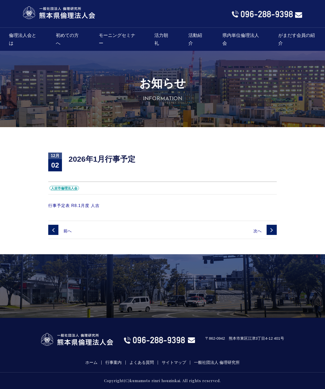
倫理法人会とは (22, 39)
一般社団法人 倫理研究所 (217, 363)
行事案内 (113, 363)
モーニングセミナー (117, 39)
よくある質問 (141, 363)
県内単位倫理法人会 (240, 39)
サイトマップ (174, 363)
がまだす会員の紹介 (296, 39)
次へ (265, 231)
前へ (60, 231)
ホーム (91, 363)
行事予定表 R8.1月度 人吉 (74, 205)
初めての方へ (67, 39)
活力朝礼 (161, 39)
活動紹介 (195, 39)
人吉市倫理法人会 (64, 188)
